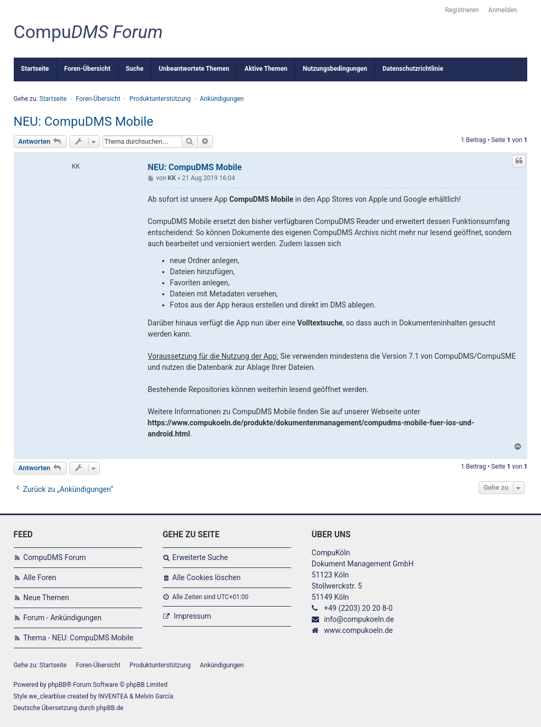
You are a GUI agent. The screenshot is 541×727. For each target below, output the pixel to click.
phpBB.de (109, 708)
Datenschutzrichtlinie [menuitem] (413, 68)
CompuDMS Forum (54, 557)
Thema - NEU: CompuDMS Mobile (78, 637)
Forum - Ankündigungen (62, 617)
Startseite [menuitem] (35, 68)
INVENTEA (113, 696)
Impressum (192, 616)
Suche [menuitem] (135, 68)
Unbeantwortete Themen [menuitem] (194, 68)
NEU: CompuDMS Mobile (84, 121)
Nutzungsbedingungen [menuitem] (335, 68)
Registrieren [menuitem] (462, 10)
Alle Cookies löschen (206, 577)
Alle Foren (39, 577)
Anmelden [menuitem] (502, 10)
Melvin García (154, 696)
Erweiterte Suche (200, 557)
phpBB (57, 684)
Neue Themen (46, 597)
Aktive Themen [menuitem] (266, 68)
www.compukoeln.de (358, 630)
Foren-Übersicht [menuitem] (87, 68)
